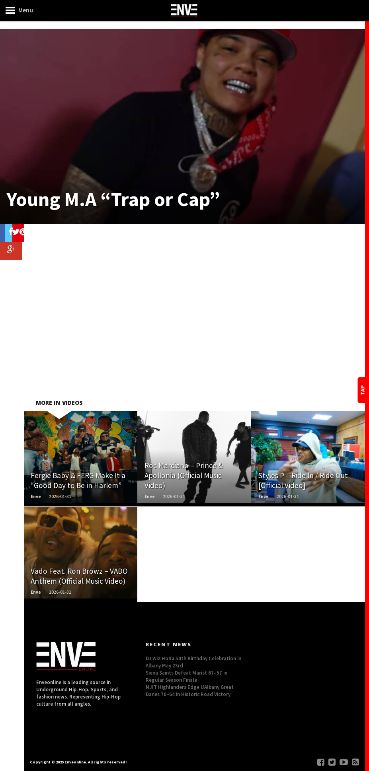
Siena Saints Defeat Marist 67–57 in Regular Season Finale (186, 676)
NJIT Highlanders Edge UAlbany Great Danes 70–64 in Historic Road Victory (190, 690)
